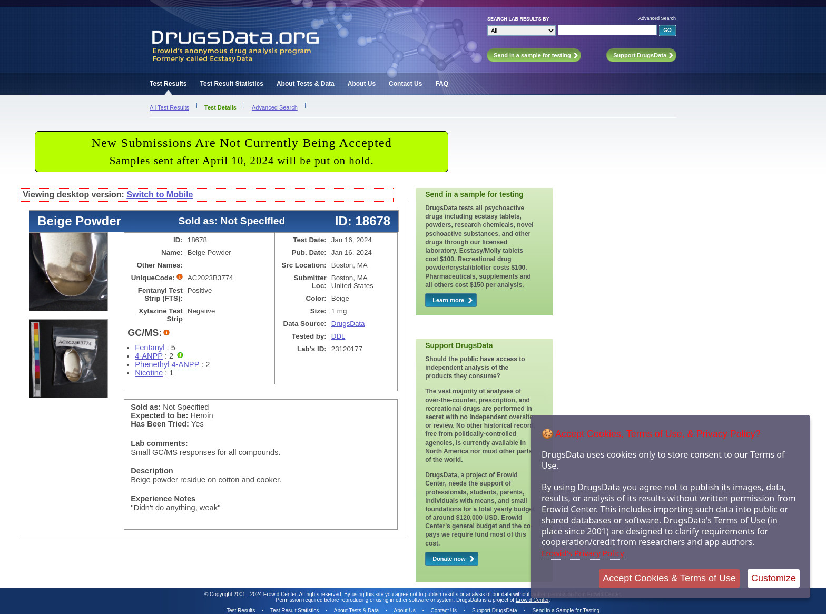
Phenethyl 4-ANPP (167, 364)
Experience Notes (163, 498)
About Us (362, 83)
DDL (338, 336)
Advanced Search (657, 18)
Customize (773, 578)
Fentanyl (149, 347)
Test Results (168, 83)
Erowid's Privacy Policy (583, 553)
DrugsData (348, 324)
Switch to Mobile (159, 194)
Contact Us (405, 83)
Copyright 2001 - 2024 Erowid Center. (254, 594)
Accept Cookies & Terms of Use (669, 578)
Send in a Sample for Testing (565, 610)
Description (152, 471)
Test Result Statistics (231, 83)
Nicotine (149, 373)
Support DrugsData (494, 610)
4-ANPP (149, 356)
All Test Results (169, 107)
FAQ (441, 83)
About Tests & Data (306, 83)
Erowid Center (532, 600)
